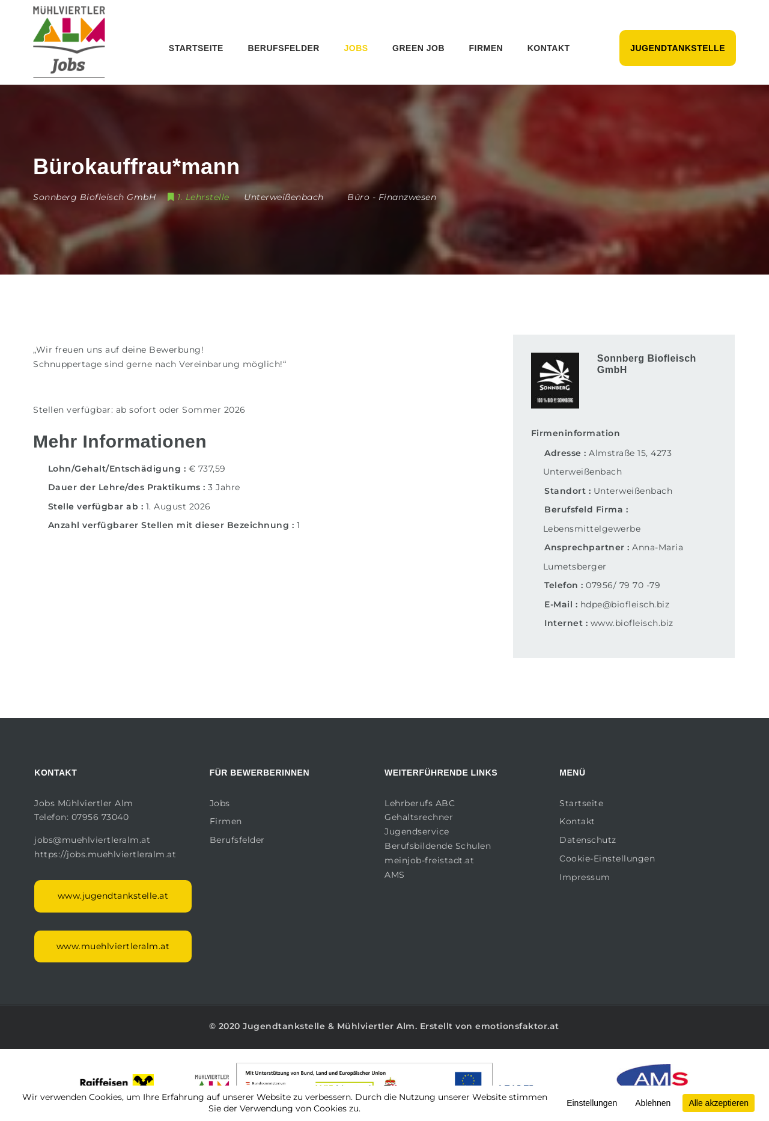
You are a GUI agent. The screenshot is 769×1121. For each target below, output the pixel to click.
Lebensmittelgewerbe (592, 528)
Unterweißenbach (633, 490)
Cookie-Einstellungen (607, 858)
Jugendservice (416, 831)
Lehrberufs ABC (419, 803)
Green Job (418, 48)
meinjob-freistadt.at (429, 860)
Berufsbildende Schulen (437, 845)
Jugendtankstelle (677, 48)
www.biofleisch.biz (632, 623)
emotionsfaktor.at (517, 1026)
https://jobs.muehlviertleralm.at (106, 854)
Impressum (584, 877)
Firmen (486, 48)
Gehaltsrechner (418, 817)
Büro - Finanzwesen (391, 197)
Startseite (196, 48)
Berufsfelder (284, 48)
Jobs (356, 48)
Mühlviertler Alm (376, 1026)
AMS (394, 874)
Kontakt (548, 48)
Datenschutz (587, 839)
